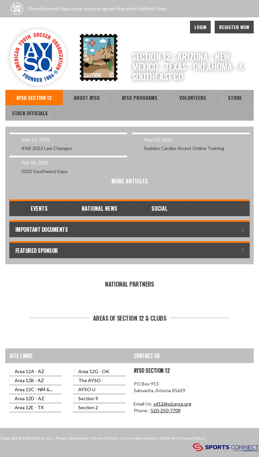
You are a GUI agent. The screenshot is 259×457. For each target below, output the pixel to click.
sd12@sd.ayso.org (172, 404)
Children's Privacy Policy (181, 438)
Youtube (162, 27)
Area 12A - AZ (29, 371)
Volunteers (192, 97)
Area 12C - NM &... (34, 389)
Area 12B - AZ (29, 380)
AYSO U (86, 389)
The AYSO (89, 380)
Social (159, 208)
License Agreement (138, 438)
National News (99, 208)
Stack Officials (30, 113)
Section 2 (88, 407)
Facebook (147, 27)
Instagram (177, 27)
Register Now (234, 26)
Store (235, 97)
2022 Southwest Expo (44, 171)
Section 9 (88, 398)
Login (200, 26)
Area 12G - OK (93, 371)
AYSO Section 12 (34, 97)
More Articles (129, 181)
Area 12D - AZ (29, 398)
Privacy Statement (72, 438)
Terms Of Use (104, 438)
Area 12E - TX (29, 407)
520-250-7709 (166, 410)
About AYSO (87, 97)
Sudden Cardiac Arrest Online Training (184, 148)
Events (39, 208)
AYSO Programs (139, 97)
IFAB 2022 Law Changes (46, 148)
